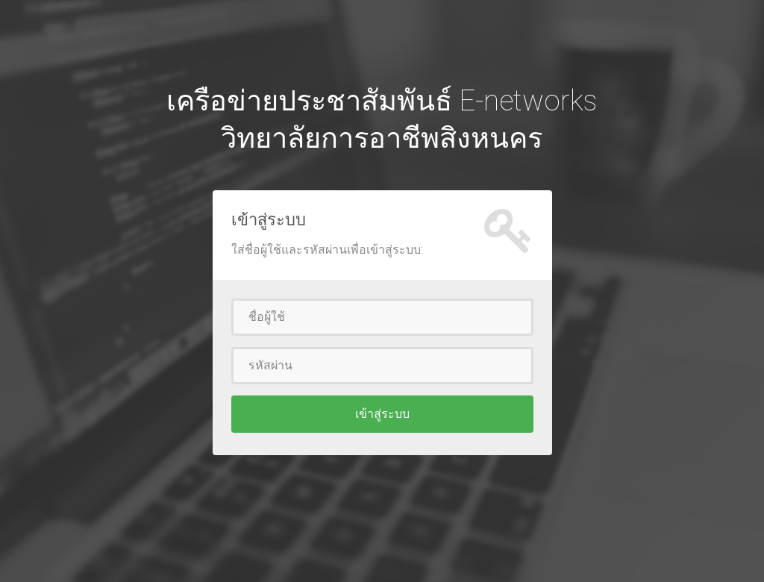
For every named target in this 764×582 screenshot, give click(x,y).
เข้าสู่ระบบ (382, 414)
